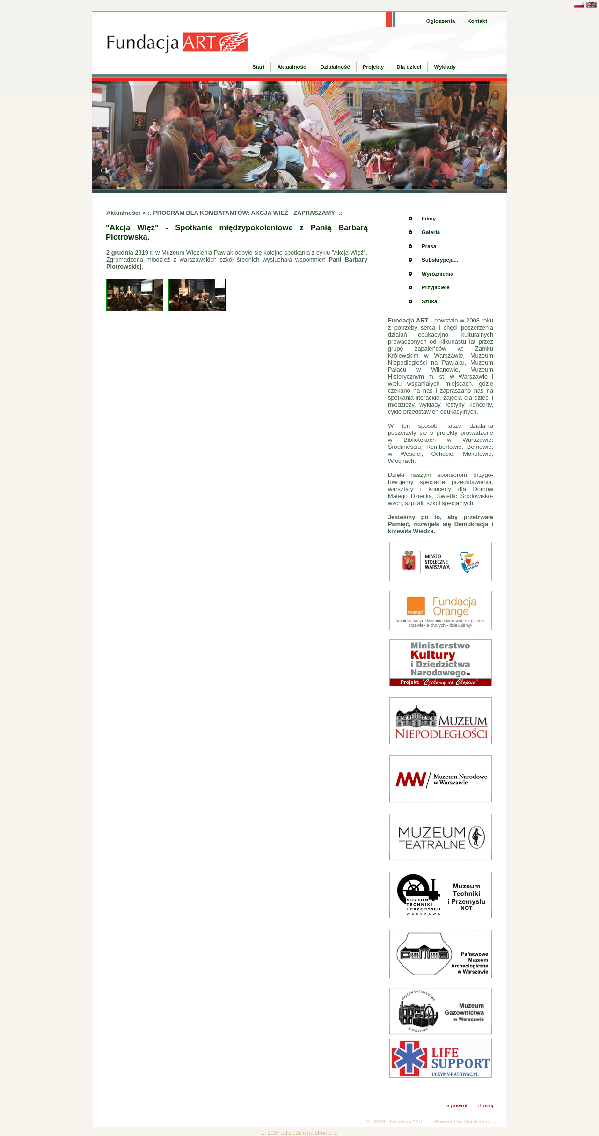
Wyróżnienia (437, 274)
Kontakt (477, 21)
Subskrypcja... (440, 260)
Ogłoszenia (440, 21)
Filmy (429, 218)
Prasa (429, 246)
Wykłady (445, 67)
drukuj (485, 1105)
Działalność (335, 67)
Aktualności (292, 67)
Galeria (431, 232)
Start (258, 67)
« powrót (457, 1105)
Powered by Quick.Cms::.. (465, 1121)
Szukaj (430, 301)
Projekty (373, 67)
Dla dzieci (408, 67)
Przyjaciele (436, 287)
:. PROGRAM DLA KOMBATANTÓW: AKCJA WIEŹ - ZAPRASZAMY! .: (245, 212)
